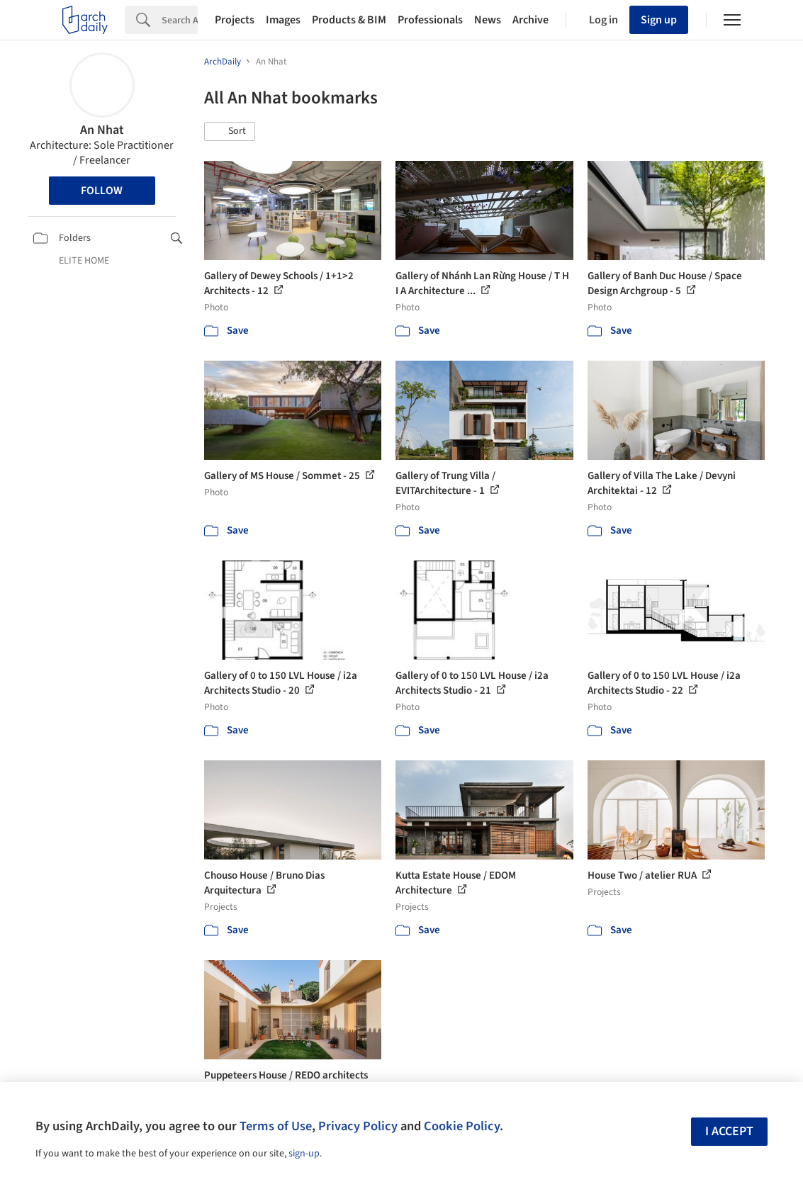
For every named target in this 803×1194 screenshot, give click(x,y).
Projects (234, 20)
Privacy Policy (358, 1126)
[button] (229, 132)
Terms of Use (276, 1126)
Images (283, 20)
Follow (102, 190)
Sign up (659, 20)
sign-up (304, 1154)
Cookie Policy (462, 1126)
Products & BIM (349, 20)
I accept (729, 1131)
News (487, 20)
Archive (530, 20)
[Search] (180, 20)
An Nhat (102, 130)
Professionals (430, 20)
